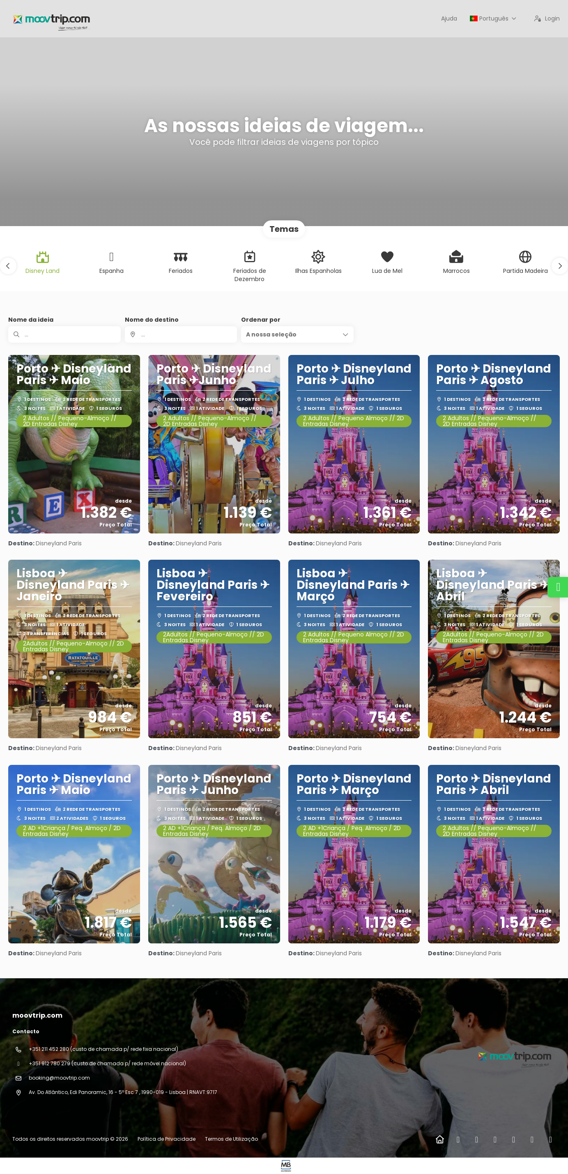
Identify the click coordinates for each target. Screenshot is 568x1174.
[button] (8, 266)
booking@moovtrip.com (59, 1077)
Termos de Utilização (231, 1138)
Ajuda (449, 18)
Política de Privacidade (166, 1138)
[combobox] (181, 334)
